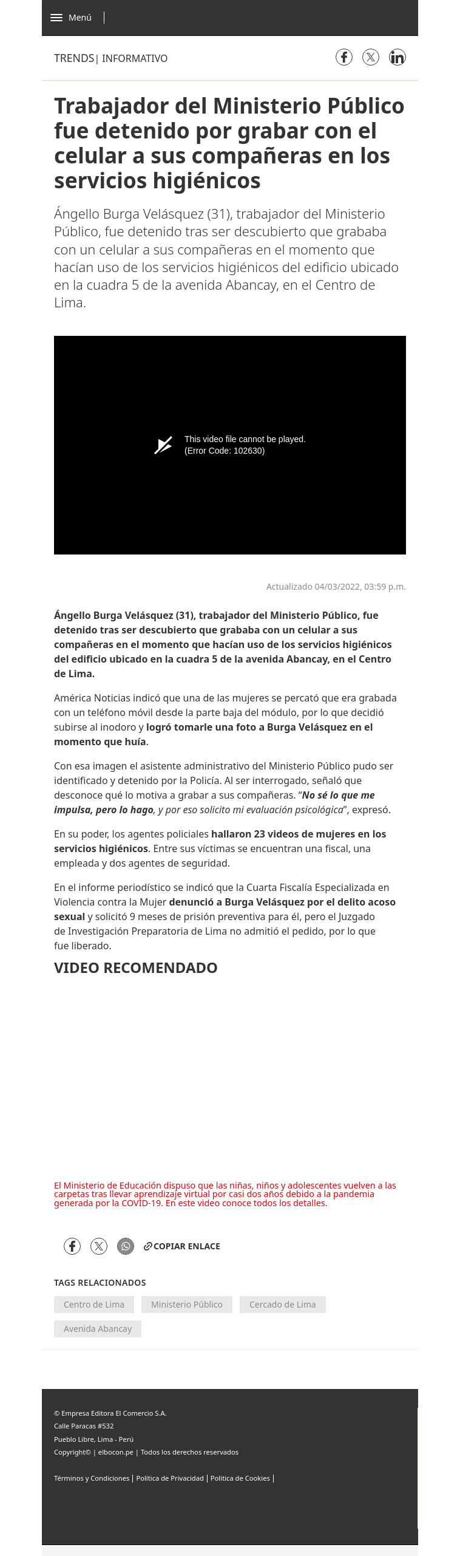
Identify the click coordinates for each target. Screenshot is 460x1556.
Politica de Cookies (240, 1478)
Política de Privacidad (169, 1478)
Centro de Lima (94, 1304)
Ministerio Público (187, 1304)
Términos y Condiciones (91, 1478)
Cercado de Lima (282, 1304)
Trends (74, 57)
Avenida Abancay (98, 1328)
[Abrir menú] (80, 17)
